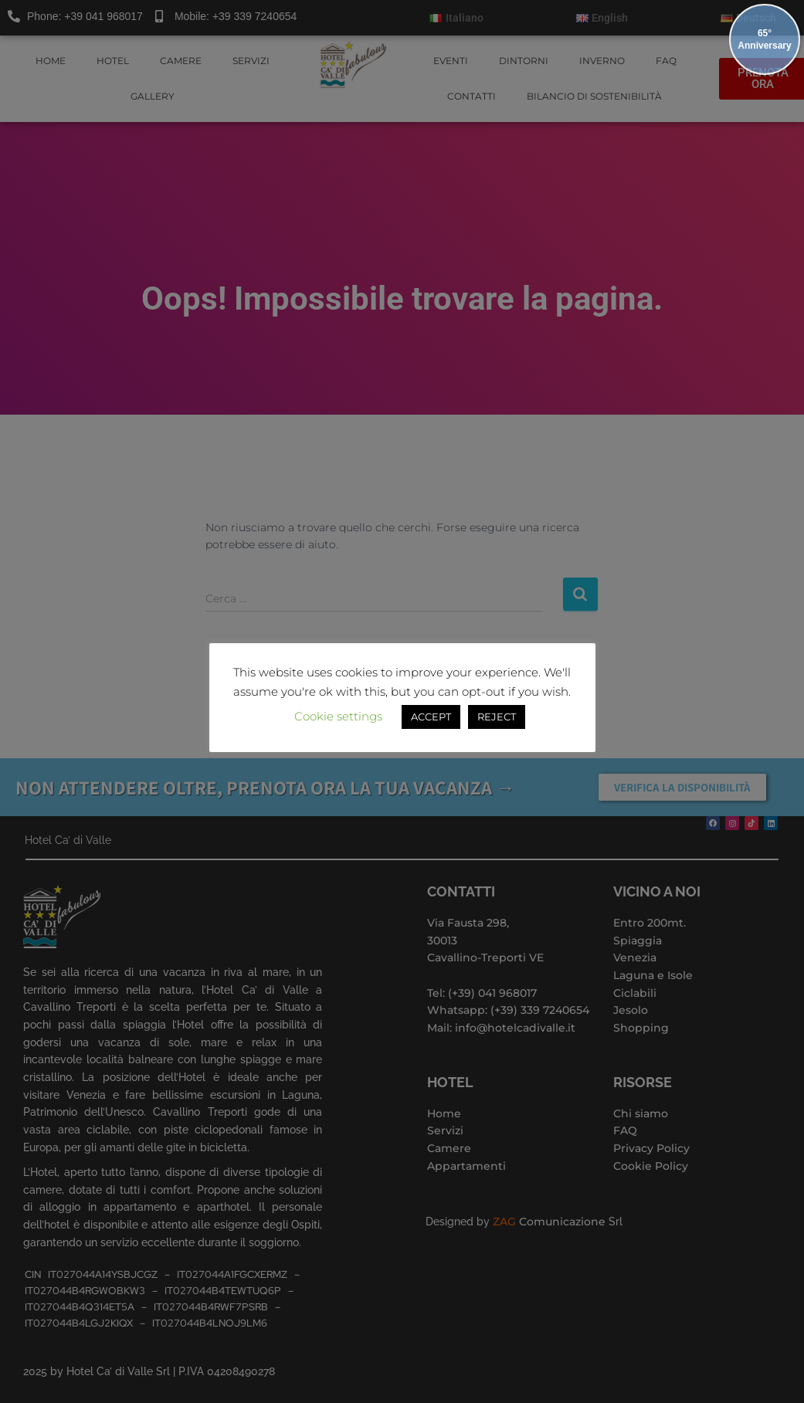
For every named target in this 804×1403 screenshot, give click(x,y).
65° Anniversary (764, 39)
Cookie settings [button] (338, 716)
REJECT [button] (496, 716)
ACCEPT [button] (431, 716)
